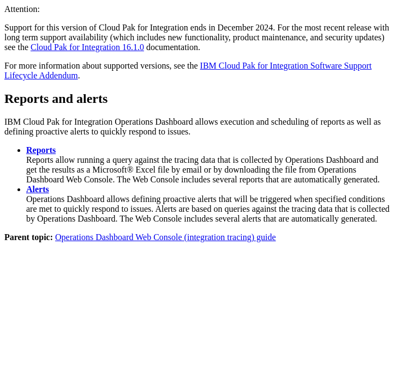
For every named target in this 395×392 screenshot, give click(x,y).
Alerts (37, 189)
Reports (41, 150)
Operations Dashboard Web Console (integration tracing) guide (165, 237)
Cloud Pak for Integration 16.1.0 (87, 47)
